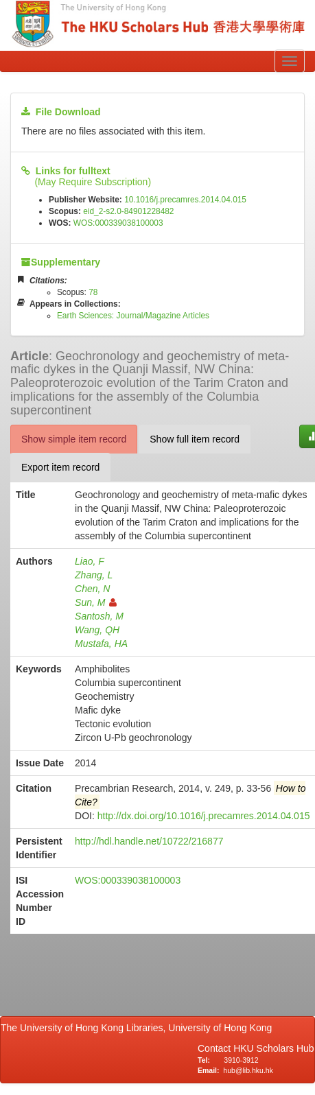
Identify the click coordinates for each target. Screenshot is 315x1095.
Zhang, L (94, 574)
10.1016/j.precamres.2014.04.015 (185, 199)
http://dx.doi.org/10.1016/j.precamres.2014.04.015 (203, 815)
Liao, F (89, 561)
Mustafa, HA (101, 643)
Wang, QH (97, 629)
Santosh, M (99, 616)
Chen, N (92, 588)
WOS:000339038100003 (118, 223)
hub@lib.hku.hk (248, 1070)
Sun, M (96, 602)
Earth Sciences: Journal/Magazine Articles (133, 315)
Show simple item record (73, 439)
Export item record (60, 467)
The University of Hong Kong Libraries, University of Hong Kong (139, 1027)
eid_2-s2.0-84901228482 (128, 211)
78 (93, 292)
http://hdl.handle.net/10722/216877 (149, 841)
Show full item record (195, 439)
